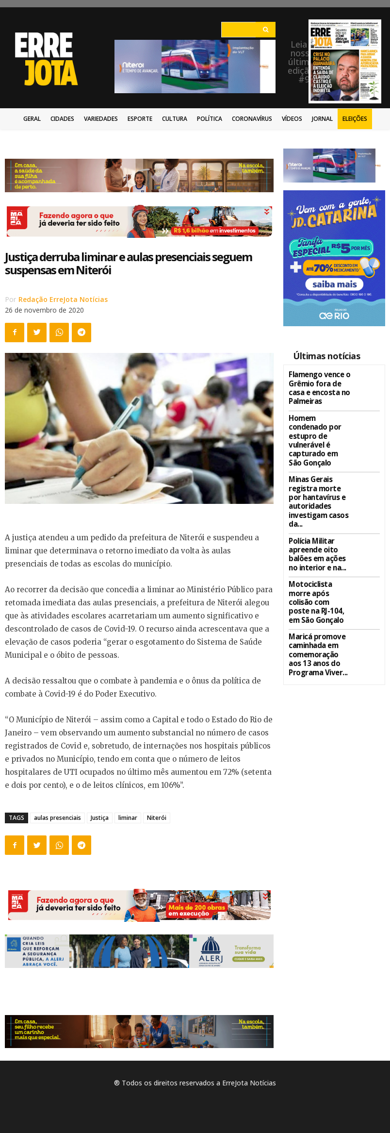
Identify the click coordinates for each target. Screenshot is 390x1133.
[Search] (266, 29)
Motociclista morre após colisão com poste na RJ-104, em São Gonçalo (316, 550)
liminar (127, 818)
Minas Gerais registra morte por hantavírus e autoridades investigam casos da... (320, 471)
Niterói (156, 818)
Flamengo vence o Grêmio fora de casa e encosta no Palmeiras (318, 385)
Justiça (100, 818)
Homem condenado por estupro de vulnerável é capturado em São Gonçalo (317, 427)
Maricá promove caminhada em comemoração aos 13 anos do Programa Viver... (319, 591)
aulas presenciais (57, 818)
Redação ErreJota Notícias (63, 299)
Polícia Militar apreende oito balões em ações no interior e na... (319, 512)
